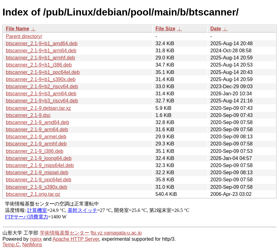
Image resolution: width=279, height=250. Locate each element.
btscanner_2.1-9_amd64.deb (37, 122)
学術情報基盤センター (64, 232)
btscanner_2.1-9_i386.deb (34, 151)
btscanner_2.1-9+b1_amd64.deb (42, 43)
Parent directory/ (24, 36)
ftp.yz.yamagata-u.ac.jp (116, 232)
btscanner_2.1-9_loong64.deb (39, 158)
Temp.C (10, 244)
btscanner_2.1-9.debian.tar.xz (38, 108)
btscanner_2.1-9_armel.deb (36, 136)
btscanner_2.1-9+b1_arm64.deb (41, 50)
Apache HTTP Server (76, 239)
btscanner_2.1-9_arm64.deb (37, 129)
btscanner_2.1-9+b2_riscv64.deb (42, 86)
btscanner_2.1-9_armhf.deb (36, 143)
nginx (36, 239)
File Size (165, 28)
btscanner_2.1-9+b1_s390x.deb (41, 79)
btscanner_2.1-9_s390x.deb (36, 187)
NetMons (32, 244)
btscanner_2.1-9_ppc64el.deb (38, 179)
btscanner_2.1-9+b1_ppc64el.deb (43, 72)
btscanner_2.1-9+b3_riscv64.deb (42, 100)
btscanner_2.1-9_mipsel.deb (37, 172)
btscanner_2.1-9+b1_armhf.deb (40, 57)
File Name (17, 28)
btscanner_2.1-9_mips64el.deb (40, 165)
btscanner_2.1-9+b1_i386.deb (39, 64)
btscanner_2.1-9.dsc (28, 115)
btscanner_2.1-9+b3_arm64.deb (41, 93)
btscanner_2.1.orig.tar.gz (33, 194)
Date (215, 28)
